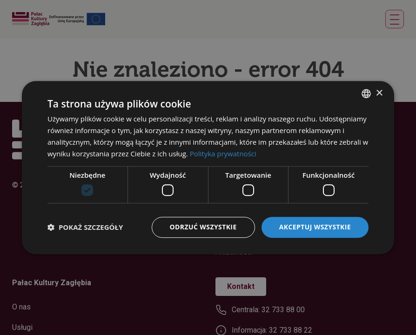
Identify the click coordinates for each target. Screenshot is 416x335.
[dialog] (208, 167)
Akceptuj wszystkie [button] (315, 226)
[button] (85, 227)
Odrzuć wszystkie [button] (203, 226)
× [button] (379, 93)
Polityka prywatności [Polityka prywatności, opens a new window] (223, 153)
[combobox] (366, 93)
